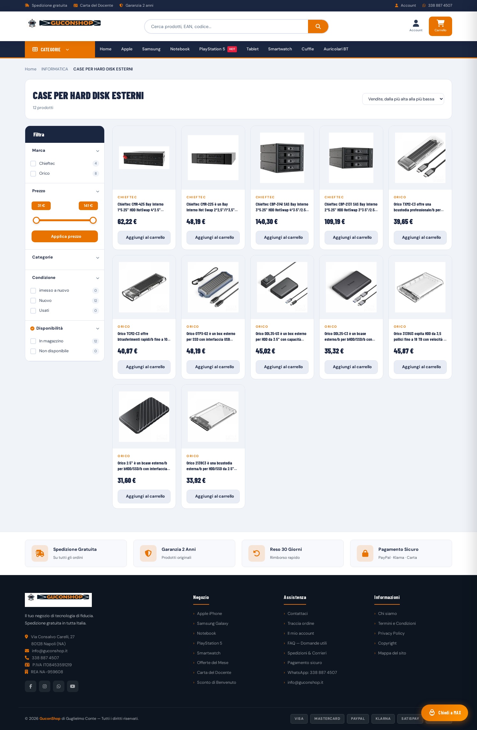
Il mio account (301, 633)
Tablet (252, 49)
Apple (127, 49)
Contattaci (298, 613)
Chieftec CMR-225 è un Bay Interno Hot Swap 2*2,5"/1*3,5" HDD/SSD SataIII (211, 207)
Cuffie (308, 49)
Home (106, 49)
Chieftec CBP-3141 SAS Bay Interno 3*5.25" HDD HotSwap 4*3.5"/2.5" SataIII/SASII (282, 207)
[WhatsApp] (58, 686)
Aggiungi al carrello (145, 237)
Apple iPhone (209, 613)
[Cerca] (318, 26)
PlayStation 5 (218, 49)
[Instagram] (44, 686)
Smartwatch (280, 49)
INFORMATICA (54, 69)
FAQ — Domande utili (307, 643)
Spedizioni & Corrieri (307, 653)
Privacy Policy (391, 633)
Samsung (151, 49)
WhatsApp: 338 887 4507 (312, 672)
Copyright (387, 643)
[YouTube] (72, 686)
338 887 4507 (437, 5)
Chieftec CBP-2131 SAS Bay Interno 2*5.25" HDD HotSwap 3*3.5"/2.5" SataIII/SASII (351, 207)
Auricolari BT (336, 49)
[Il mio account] (416, 26)
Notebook (180, 49)
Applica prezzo (66, 236)
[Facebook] (30, 686)
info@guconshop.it (305, 682)
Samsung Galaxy (212, 623)
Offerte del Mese (212, 662)
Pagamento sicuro (305, 662)
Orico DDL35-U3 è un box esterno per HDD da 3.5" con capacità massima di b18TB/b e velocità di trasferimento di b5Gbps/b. (281, 336)
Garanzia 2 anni (136, 5)
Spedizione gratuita (46, 5)
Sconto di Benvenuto (216, 682)
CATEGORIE (51, 49)
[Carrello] (440, 26)
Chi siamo (387, 613)
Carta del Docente (93, 5)
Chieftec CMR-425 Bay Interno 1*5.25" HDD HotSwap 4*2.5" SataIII (141, 207)
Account (405, 5)
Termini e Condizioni (397, 623)
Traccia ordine (301, 623)
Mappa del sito (392, 653)
